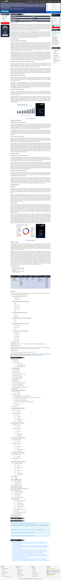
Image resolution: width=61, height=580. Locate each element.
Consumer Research (43, 1)
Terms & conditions (35, 573)
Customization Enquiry (4, 11)
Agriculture (4, 3)
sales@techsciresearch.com (54, 572)
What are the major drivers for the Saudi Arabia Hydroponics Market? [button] (22, 535)
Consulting (37, 1)
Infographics (19, 571)
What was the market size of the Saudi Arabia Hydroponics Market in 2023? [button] (23, 523)
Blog (2, 574)
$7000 (59, 9)
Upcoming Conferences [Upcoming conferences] (5, 576)
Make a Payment (35, 576)
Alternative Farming (10, 3)
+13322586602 (53, 574)
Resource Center (51, 1)
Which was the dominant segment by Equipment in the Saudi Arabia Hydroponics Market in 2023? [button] (27, 529)
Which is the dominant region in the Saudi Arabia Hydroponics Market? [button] (23, 532)
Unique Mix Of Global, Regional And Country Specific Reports (57, 61)
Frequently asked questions (4, 18)
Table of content (4, 16)
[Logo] (4, 1)
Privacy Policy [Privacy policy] (34, 574)
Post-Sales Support (57, 49)
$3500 (59, 5)
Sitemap (18, 576)
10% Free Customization (56, 53)
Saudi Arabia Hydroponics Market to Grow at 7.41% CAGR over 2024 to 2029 (56, 33)
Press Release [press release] (4, 573)
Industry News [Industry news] (19, 573)
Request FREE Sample (5, 23)
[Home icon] (58, 1)
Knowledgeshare (19, 569)
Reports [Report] (3, 571)
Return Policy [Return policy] (34, 572)
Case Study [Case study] (18, 572)
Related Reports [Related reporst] (4, 20)
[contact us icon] (55, 1)
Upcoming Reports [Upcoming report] (4, 572)
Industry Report (30, 1)
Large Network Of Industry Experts (56, 55)
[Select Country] (56, 21)
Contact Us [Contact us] (34, 571)
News (17, 568)
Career (33, 568)
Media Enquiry (53, 12)
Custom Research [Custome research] (4, 568)
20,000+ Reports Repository (56, 51)
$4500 (59, 7)
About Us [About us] (34, 569)
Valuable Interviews (20, 574)
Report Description (5, 15)
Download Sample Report (30, 118)
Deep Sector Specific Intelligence (57, 58)
